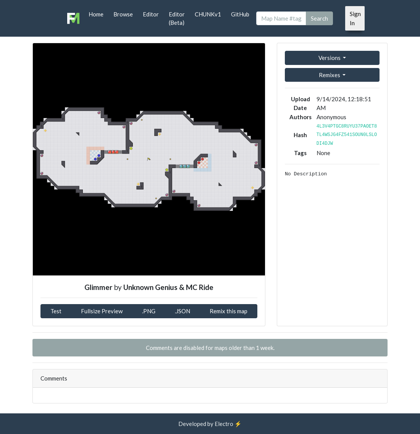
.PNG (148, 311)
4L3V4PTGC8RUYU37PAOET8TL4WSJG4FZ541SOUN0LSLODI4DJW (347, 135)
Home (96, 14)
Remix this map (228, 311)
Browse (123, 14)
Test (55, 311)
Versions (330, 57)
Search (319, 18)
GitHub (240, 14)
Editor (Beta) (177, 18)
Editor (151, 14)
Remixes (330, 74)
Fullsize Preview (102, 311)
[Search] (281, 18)
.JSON (182, 311)
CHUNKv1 (208, 14)
